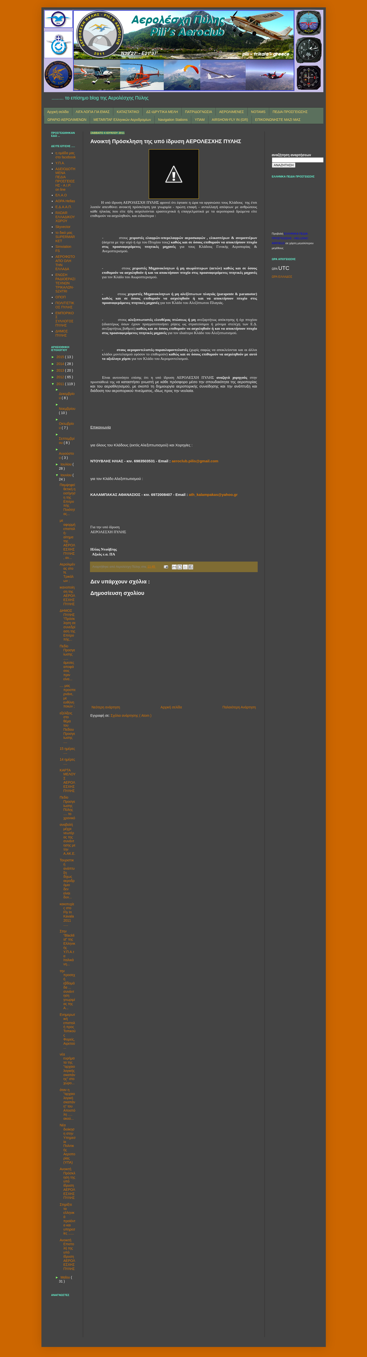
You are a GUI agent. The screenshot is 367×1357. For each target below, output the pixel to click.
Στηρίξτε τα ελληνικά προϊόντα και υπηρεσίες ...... (67, 1219)
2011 (60, 384)
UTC (283, 268)
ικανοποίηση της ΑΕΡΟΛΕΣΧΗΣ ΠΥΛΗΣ (67, 595)
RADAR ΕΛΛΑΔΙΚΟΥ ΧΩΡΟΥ (65, 217)
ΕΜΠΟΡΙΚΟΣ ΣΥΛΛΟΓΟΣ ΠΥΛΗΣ (64, 319)
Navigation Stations (173, 120)
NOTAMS (258, 112)
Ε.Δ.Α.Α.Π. (63, 207)
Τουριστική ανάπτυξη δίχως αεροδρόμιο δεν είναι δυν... (67, 878)
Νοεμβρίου (67, 409)
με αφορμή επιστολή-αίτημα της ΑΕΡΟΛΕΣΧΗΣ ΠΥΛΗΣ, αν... (67, 538)
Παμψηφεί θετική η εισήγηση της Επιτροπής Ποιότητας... (67, 499)
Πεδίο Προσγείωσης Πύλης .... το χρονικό (67, 807)
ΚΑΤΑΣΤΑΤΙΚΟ (128, 112)
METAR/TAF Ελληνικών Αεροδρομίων (122, 120)
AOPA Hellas (65, 201)
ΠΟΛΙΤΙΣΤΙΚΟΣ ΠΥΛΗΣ (64, 305)
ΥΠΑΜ (199, 120)
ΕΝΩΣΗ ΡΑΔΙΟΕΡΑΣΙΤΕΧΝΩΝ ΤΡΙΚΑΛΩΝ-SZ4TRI (65, 283)
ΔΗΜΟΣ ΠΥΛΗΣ (61, 333)
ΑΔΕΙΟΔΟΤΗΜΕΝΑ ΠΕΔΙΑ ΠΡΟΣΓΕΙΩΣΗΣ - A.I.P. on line (65, 179)
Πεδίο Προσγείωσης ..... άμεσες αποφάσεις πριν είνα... (67, 662)
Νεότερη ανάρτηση (106, 707)
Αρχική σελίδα (58, 112)
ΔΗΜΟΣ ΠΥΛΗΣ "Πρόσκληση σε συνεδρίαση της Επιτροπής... (68, 625)
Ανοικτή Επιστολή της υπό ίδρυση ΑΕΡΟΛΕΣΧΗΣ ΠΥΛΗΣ (67, 1254)
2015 (60, 357)
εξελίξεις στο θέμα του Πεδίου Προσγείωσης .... (67, 727)
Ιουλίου (67, 464)
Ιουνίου (67, 475)
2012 (60, 377)
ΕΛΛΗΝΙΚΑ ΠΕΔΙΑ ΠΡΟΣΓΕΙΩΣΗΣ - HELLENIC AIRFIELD (290, 238)
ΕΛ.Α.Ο (61, 195)
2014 (60, 364)
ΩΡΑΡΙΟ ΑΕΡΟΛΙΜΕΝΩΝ (67, 120)
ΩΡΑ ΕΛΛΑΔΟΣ (282, 276)
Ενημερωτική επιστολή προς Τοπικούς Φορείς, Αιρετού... (68, 1031)
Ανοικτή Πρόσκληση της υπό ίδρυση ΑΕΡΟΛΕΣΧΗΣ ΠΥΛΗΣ (67, 1183)
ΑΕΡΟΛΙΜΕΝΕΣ (231, 112)
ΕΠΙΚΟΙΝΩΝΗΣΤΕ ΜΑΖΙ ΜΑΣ (278, 120)
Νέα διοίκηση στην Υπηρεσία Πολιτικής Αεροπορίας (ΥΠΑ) (68, 1143)
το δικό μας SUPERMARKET (65, 237)
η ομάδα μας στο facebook (65, 155)
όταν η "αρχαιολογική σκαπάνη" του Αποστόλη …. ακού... (67, 1104)
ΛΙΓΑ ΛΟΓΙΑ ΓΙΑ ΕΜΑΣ (93, 112)
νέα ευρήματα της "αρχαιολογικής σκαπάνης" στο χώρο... (67, 1068)
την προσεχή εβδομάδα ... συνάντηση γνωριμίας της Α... (67, 989)
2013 (60, 370)
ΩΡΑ (275, 269)
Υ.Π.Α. (60, 163)
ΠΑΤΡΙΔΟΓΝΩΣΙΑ (198, 112)
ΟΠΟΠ (60, 297)
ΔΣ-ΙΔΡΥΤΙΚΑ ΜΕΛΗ (162, 112)
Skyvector (62, 227)
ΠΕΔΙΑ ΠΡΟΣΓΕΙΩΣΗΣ (290, 112)
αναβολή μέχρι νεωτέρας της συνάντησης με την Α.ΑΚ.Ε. (67, 839)
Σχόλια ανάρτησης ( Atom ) (131, 715)
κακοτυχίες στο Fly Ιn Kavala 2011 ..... (67, 914)
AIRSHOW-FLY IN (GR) (230, 120)
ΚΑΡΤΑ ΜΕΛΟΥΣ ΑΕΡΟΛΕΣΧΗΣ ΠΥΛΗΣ (68, 780)
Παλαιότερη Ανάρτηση (239, 707)
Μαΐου (66, 1277)
